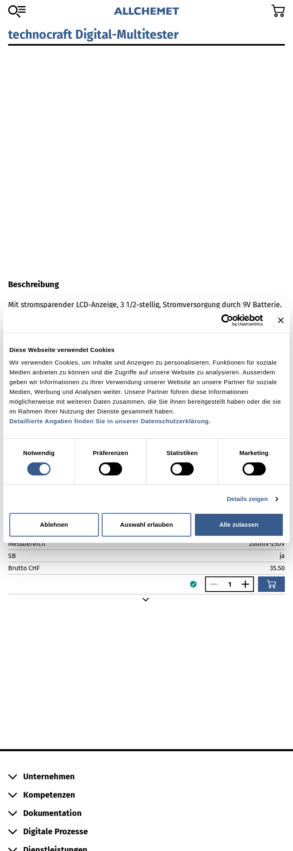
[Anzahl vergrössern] (247, 584)
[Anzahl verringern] (211, 584)
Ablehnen (54, 524)
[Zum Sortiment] (17, 11)
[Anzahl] (229, 584)
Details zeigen (247, 498)
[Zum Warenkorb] (278, 11)
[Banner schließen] (281, 320)
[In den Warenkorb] (271, 584)
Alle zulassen (238, 524)
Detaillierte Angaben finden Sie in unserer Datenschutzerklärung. (110, 421)
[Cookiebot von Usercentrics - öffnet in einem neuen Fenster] (227, 320)
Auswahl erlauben (146, 524)
